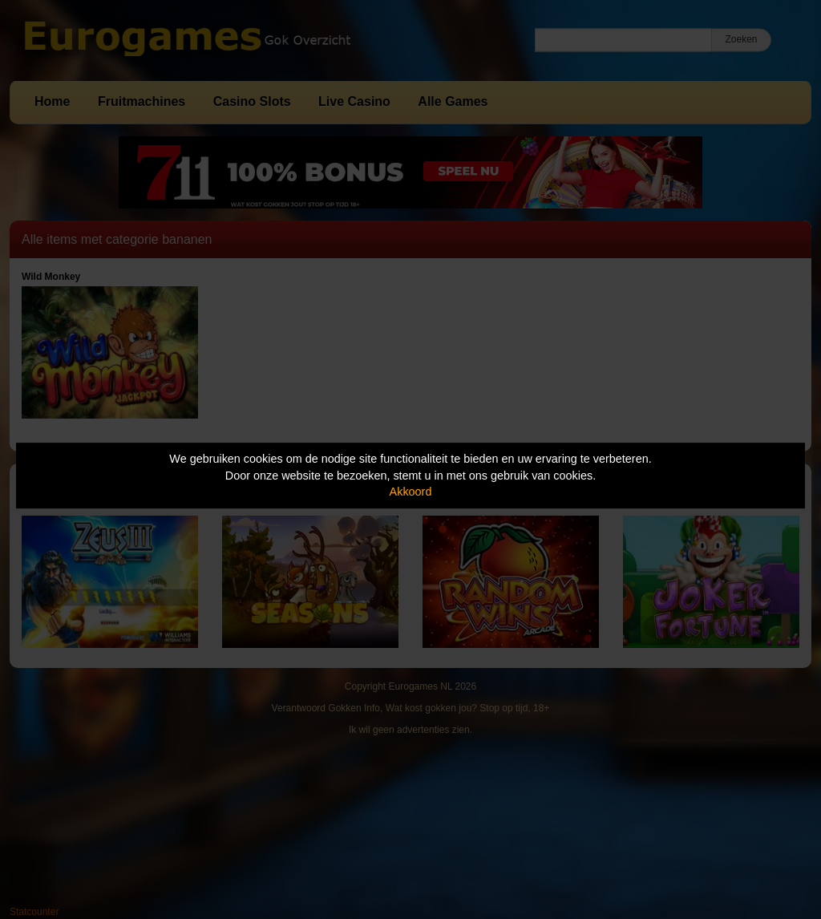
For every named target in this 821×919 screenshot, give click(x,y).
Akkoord (411, 491)
